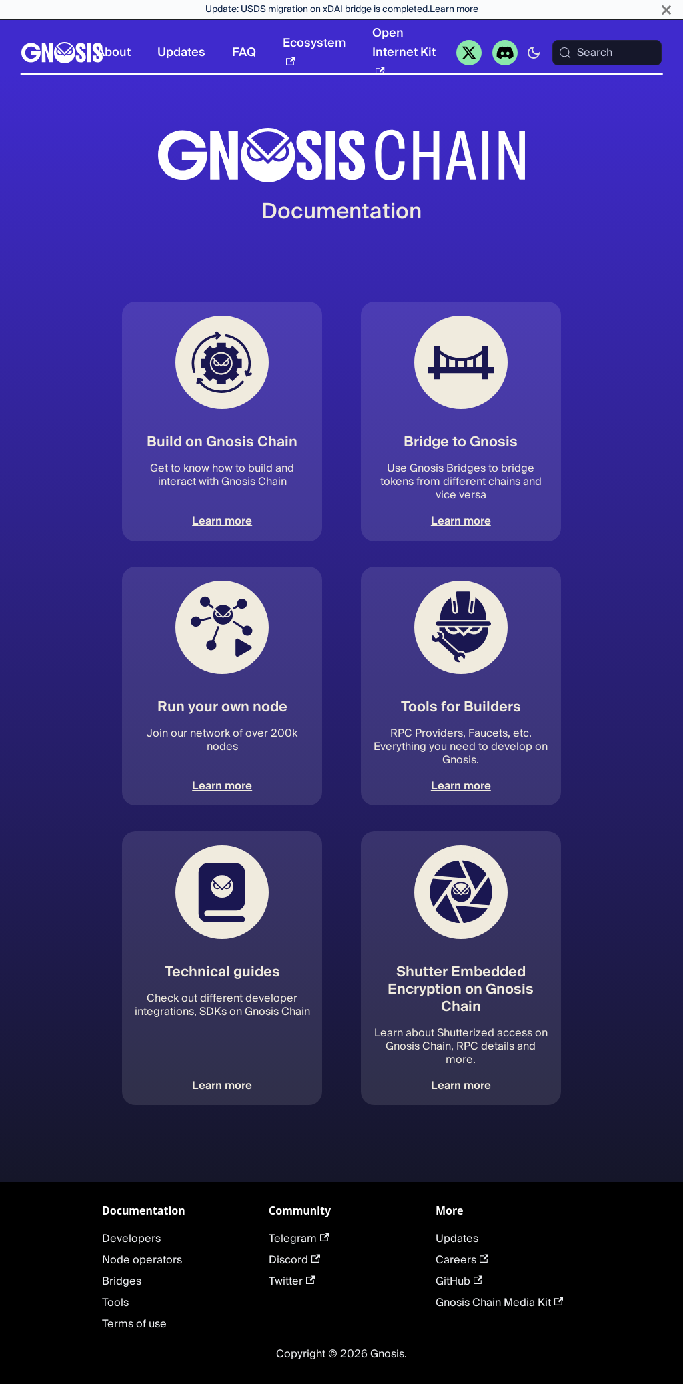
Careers (462, 1260)
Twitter (292, 1281)
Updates (181, 52)
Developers (131, 1238)
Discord (294, 1260)
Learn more (454, 9)
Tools (115, 1302)
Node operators (142, 1260)
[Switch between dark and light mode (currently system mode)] (533, 52)
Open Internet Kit (404, 49)
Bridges (121, 1281)
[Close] (666, 9)
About (114, 52)
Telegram (299, 1238)
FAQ (244, 52)
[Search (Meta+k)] (607, 52)
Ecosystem (314, 49)
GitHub (459, 1281)
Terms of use (134, 1324)
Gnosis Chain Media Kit (499, 1302)
